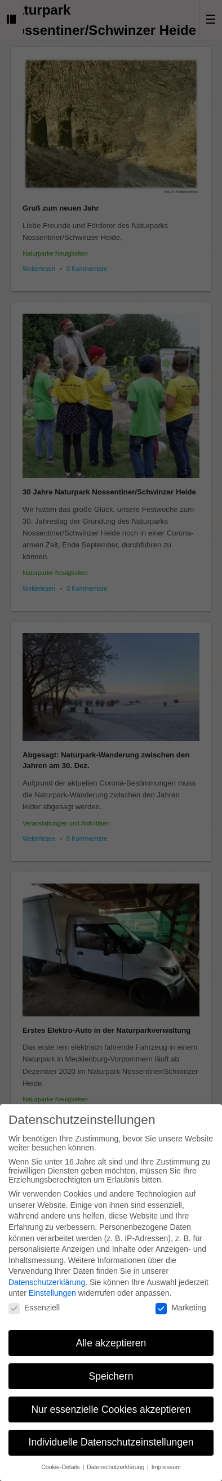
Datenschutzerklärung (46, 1273)
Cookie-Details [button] (61, 1458)
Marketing (181, 1298)
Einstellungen (52, 1283)
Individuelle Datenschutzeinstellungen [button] (111, 1433)
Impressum (166, 1458)
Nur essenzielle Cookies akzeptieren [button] (110, 1400)
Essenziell (34, 1298)
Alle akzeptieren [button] (111, 1333)
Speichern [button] (111, 1366)
